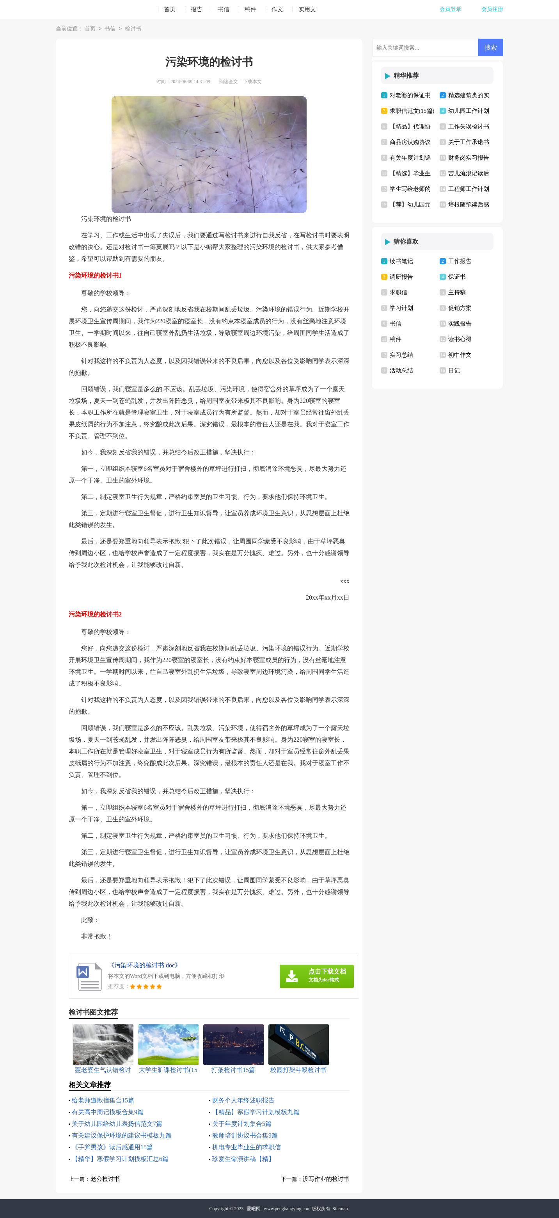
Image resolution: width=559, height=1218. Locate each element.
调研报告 (401, 277)
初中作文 (460, 355)
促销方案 (460, 308)
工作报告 (460, 261)
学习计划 (401, 308)
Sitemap (340, 1208)
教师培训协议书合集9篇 (245, 1135)
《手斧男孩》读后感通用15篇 (112, 1147)
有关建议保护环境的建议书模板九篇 (122, 1135)
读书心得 (460, 339)
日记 (454, 370)
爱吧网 (254, 1208)
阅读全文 (228, 81)
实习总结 (401, 355)
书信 (223, 9)
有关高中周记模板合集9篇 (108, 1112)
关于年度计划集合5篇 (242, 1123)
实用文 (307, 9)
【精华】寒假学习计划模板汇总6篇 (120, 1159)
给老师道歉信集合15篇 (103, 1100)
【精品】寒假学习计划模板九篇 (256, 1112)
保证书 (457, 277)
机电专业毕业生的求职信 (246, 1147)
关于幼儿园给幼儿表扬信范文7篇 (117, 1123)
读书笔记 (401, 261)
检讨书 (133, 29)
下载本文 (252, 81)
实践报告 (460, 324)
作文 (277, 9)
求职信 (398, 292)
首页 (170, 9)
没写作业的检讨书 (326, 1179)
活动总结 (401, 370)
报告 (196, 9)
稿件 (250, 9)
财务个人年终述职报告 (243, 1100)
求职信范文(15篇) (412, 111)
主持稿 (457, 292)
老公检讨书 (105, 1179)
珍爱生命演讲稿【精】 (243, 1159)
